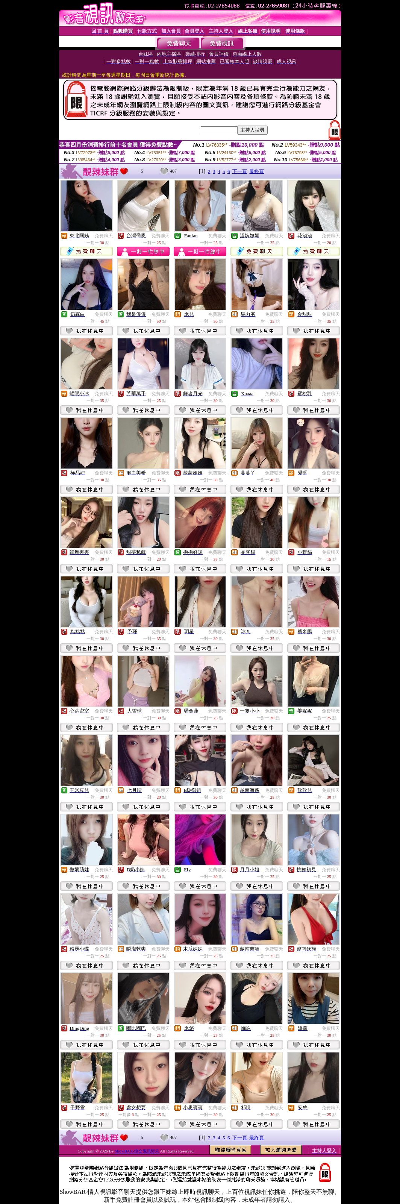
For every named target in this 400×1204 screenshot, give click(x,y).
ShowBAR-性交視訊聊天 (137, 1151)
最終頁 (256, 171)
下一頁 (239, 171)
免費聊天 (104, 235)
